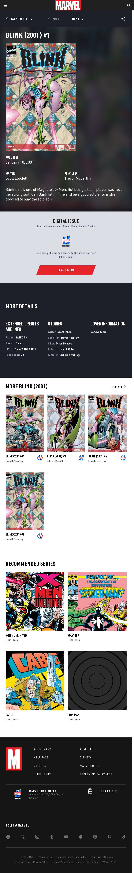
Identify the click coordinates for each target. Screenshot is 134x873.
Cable (9, 715)
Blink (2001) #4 (15, 456)
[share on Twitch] (110, 838)
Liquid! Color (67, 349)
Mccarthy (18, 460)
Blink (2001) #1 (15, 534)
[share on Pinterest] (95, 838)
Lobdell (9, 460)
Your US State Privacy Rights (71, 856)
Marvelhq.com (90, 765)
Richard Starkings (70, 354)
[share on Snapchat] (81, 838)
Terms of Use (26, 856)
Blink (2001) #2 (97, 456)
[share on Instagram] (37, 838)
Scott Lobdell (16, 178)
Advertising (88, 749)
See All (119, 387)
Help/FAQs (41, 757)
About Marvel (44, 749)
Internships (43, 774)
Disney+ (85, 757)
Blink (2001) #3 (56, 456)
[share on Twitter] (23, 838)
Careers (40, 765)
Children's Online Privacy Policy (31, 861)
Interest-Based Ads (87, 861)
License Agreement (62, 861)
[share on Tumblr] (52, 838)
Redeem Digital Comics (96, 774)
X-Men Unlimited (16, 635)
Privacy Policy (44, 856)
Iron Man (74, 715)
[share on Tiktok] (124, 838)
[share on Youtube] (66, 838)
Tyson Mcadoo (64, 343)
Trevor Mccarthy (77, 178)
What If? (73, 635)
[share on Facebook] (8, 838)
